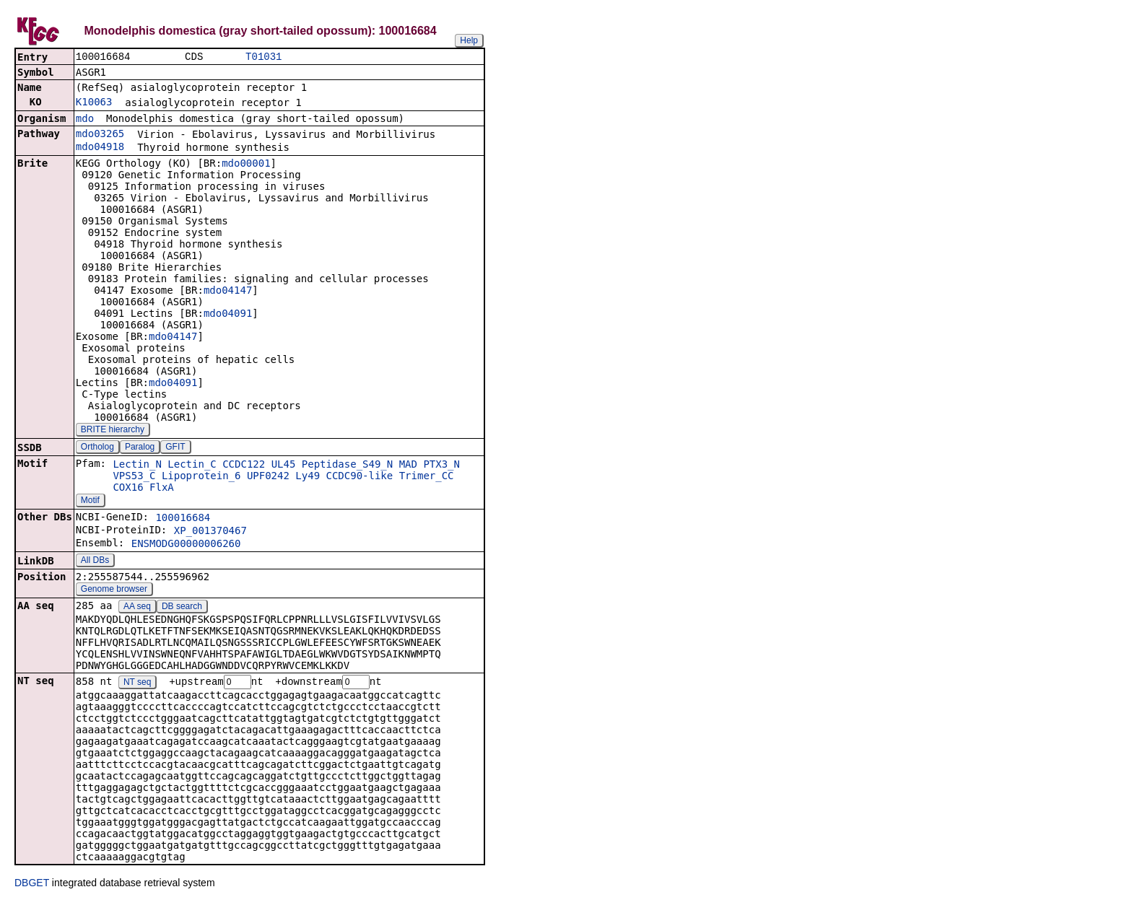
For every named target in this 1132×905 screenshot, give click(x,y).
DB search (182, 608)
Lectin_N (137, 465)
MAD (408, 465)
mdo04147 (228, 291)
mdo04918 (100, 148)
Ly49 (307, 477)
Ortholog (97, 448)
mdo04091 (228, 314)
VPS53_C (134, 477)
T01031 (263, 57)
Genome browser (114, 590)
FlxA (161, 488)
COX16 (128, 488)
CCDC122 (243, 465)
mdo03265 (100, 135)
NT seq (137, 684)
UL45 (283, 465)
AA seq (137, 608)
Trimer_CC (426, 477)
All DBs (95, 561)
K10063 (94, 103)
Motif (90, 502)
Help (469, 40)
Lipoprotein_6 (201, 477)
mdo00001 (246, 164)
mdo (85, 120)
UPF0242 (268, 477)
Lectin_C (191, 465)
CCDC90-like (359, 477)
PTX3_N (441, 465)
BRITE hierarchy (112, 431)
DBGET (31, 885)
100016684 (182, 519)
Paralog (139, 448)
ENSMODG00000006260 (186, 545)
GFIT (175, 448)
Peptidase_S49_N (347, 465)
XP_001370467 (210, 532)
